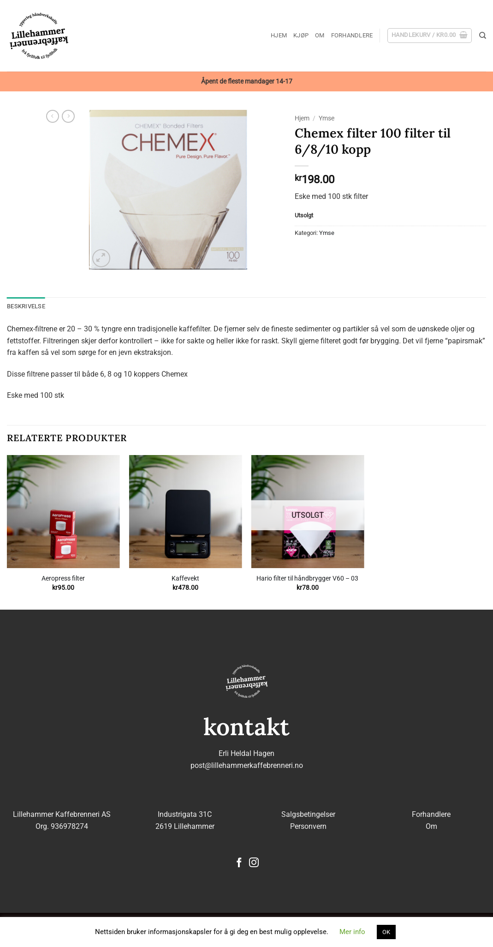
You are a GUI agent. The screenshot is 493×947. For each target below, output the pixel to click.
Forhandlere (352, 35)
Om (320, 35)
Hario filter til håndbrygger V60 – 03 (307, 578)
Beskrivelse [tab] (26, 306)
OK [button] (386, 932)
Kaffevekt (185, 578)
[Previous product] (68, 116)
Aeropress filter (63, 578)
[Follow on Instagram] (254, 863)
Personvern (308, 826)
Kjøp (301, 35)
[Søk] (482, 35)
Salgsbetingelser (308, 814)
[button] (429, 35)
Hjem (279, 35)
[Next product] (52, 116)
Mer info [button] (352, 932)
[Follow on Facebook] (239, 863)
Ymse (326, 118)
